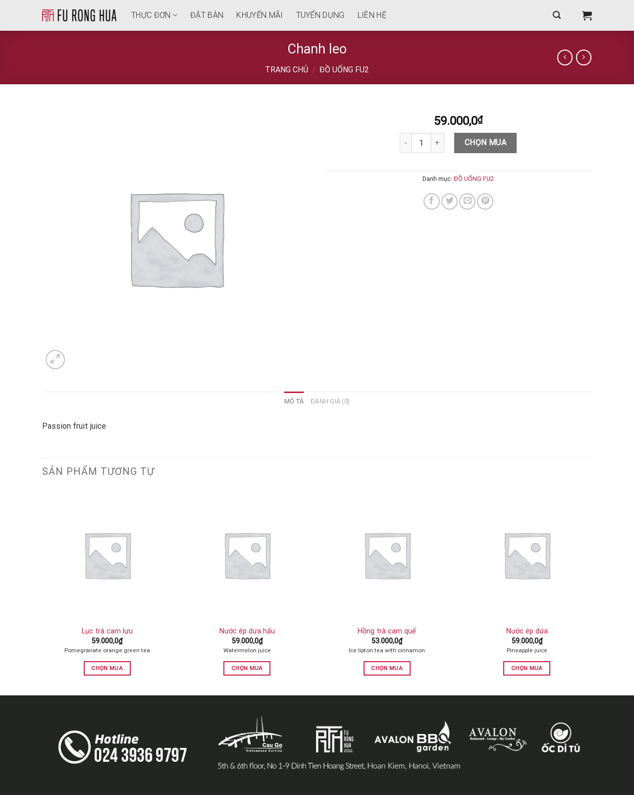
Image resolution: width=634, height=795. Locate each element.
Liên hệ (372, 15)
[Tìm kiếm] (557, 15)
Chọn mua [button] (107, 668)
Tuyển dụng (320, 15)
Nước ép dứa (527, 631)
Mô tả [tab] (294, 401)
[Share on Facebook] (431, 201)
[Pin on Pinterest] (485, 201)
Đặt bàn (206, 15)
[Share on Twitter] (449, 201)
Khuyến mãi (259, 15)
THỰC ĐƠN (154, 15)
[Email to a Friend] (467, 201)
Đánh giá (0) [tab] (330, 401)
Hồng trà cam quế (387, 631)
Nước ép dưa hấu (247, 631)
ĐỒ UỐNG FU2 (344, 69)
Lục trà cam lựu (107, 631)
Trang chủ (286, 69)
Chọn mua (486, 142)
